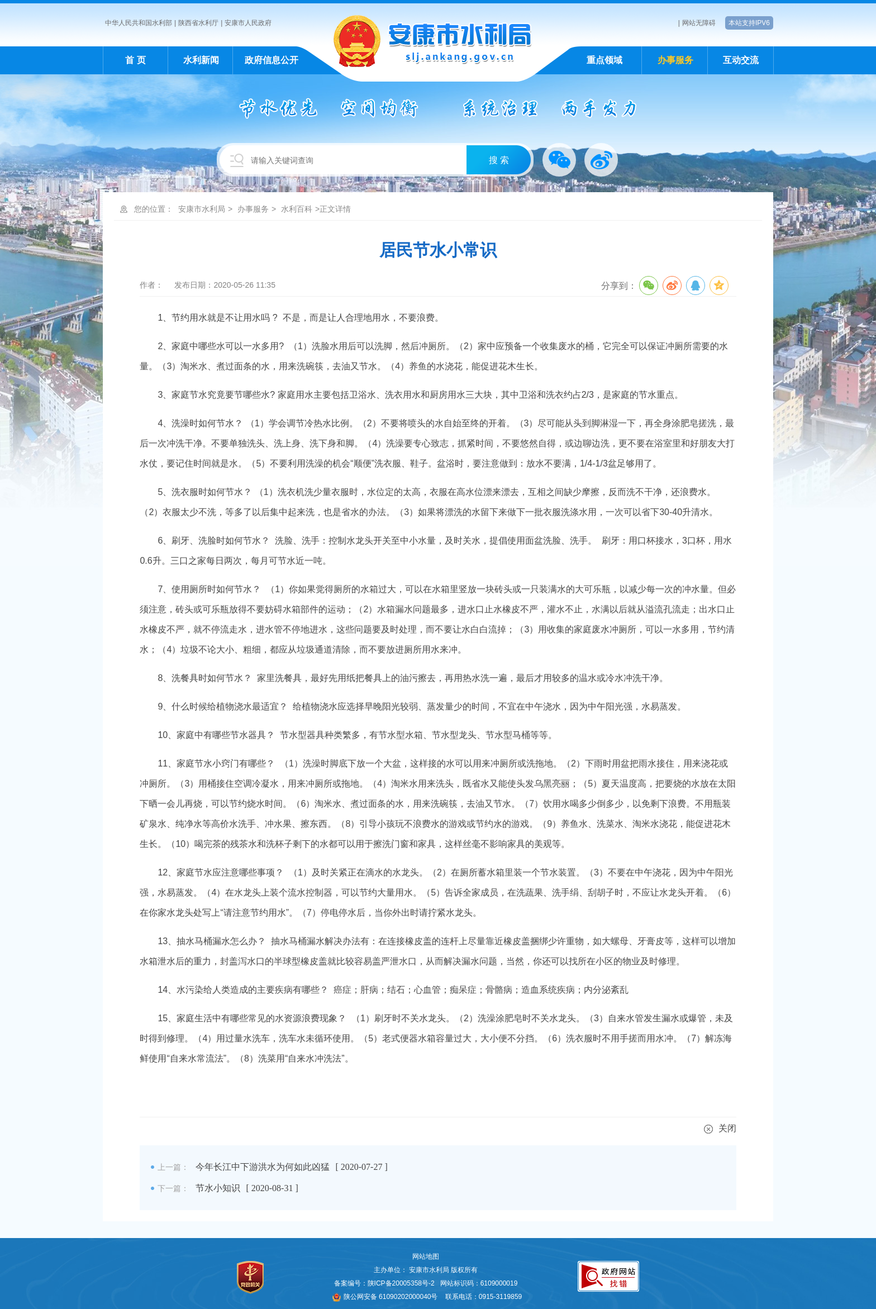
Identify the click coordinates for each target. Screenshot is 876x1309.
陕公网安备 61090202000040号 (385, 1297)
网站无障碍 (699, 23)
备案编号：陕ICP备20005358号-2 (384, 1283)
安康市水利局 (201, 208)
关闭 (720, 1128)
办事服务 (675, 60)
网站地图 (425, 1256)
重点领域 (604, 60)
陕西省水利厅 (198, 23)
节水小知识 (218, 1188)
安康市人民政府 (248, 23)
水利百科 (296, 208)
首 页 (135, 60)
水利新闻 (201, 60)
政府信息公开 (271, 60)
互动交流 (741, 60)
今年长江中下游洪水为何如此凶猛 (263, 1167)
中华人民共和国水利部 (138, 23)
